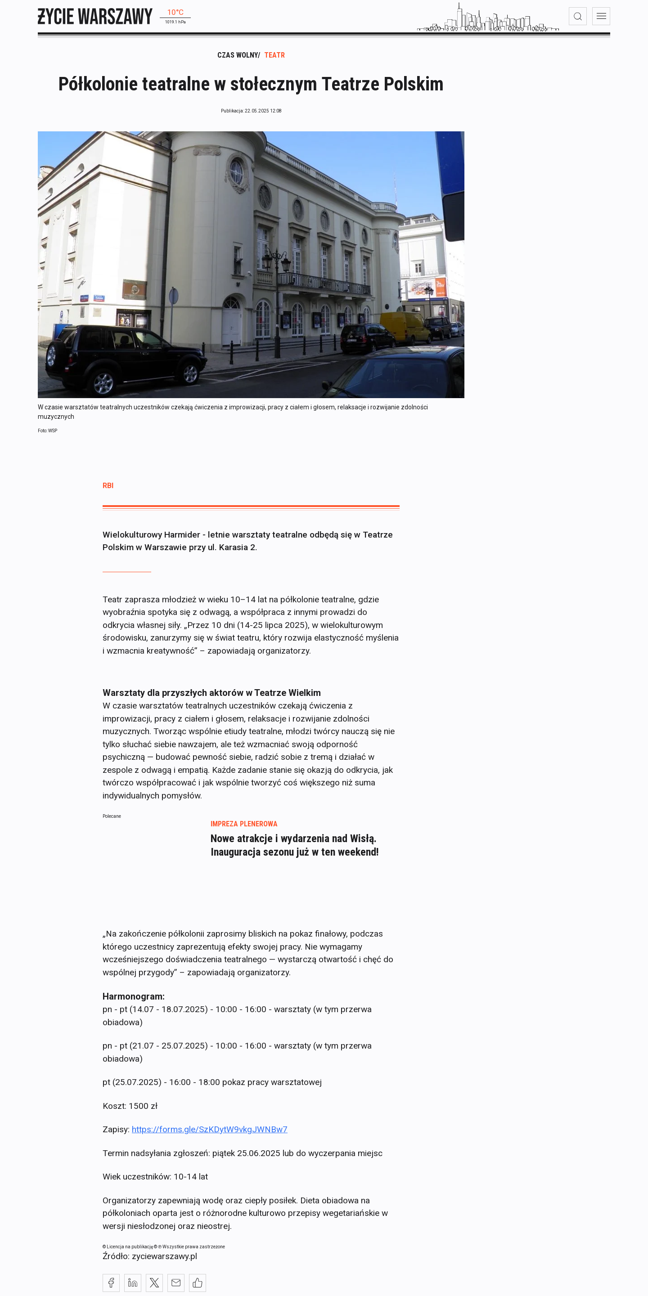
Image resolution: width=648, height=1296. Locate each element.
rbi (108, 489)
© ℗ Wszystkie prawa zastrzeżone (189, 1250)
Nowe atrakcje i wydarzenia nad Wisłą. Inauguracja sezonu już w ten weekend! (295, 849)
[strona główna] (95, 16)
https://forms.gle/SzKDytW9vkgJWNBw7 (210, 1133)
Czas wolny (237, 59)
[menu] (601, 16)
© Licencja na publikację (128, 1250)
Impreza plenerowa (244, 828)
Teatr (274, 59)
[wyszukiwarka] (578, 16)
